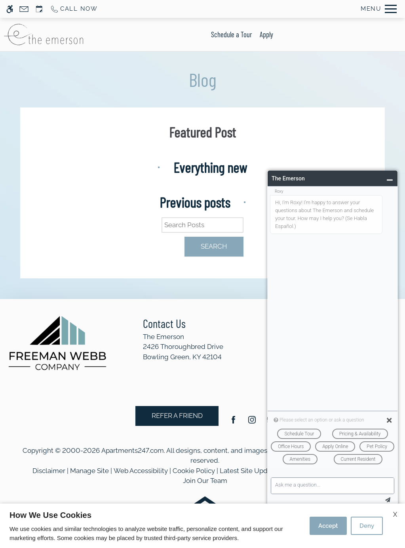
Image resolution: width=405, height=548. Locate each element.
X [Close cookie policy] (395, 514)
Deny (366, 525)
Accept (328, 525)
